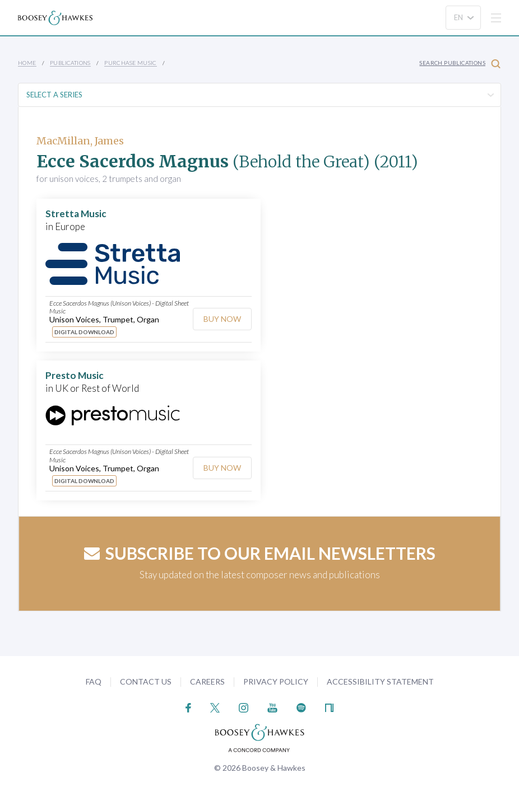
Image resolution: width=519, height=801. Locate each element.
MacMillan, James (80, 140)
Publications (70, 62)
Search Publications (460, 63)
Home (27, 62)
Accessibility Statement (380, 681)
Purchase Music (130, 62)
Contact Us (146, 681)
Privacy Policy (275, 681)
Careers (207, 681)
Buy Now (222, 319)
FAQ (93, 681)
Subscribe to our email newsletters (259, 553)
